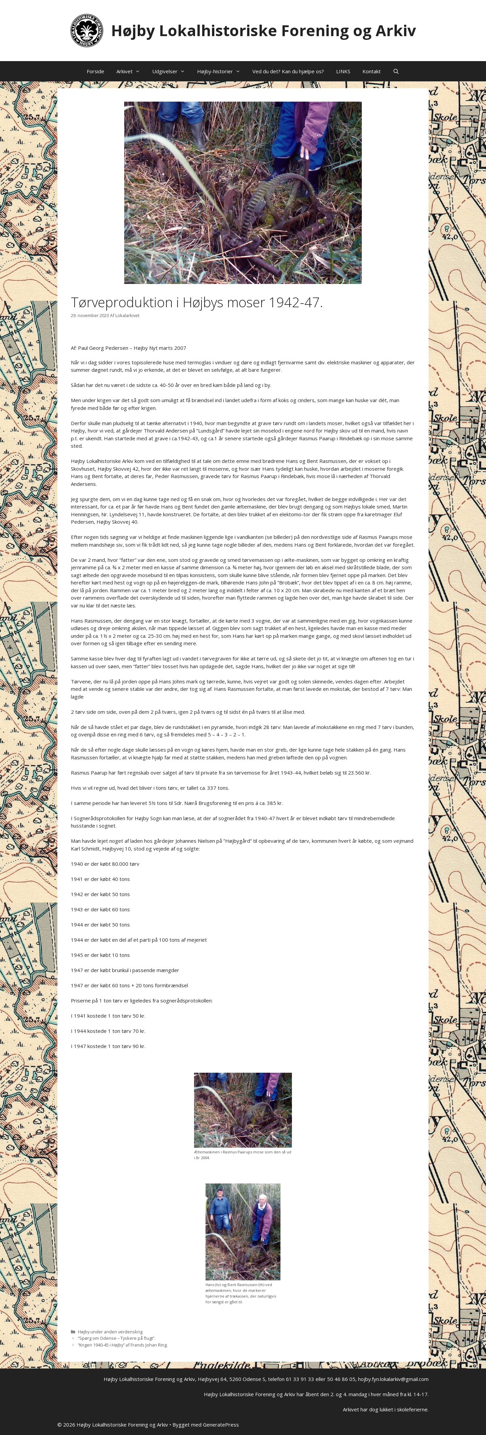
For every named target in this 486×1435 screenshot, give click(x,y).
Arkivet (131, 71)
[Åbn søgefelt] (396, 71)
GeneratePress (221, 1424)
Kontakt (371, 71)
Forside (95, 71)
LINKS (343, 71)
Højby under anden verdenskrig (110, 1332)
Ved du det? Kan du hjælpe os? (288, 71)
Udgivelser (171, 71)
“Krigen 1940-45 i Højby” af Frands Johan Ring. (123, 1345)
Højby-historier (221, 71)
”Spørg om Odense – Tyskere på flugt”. (116, 1338)
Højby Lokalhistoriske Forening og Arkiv (263, 30)
